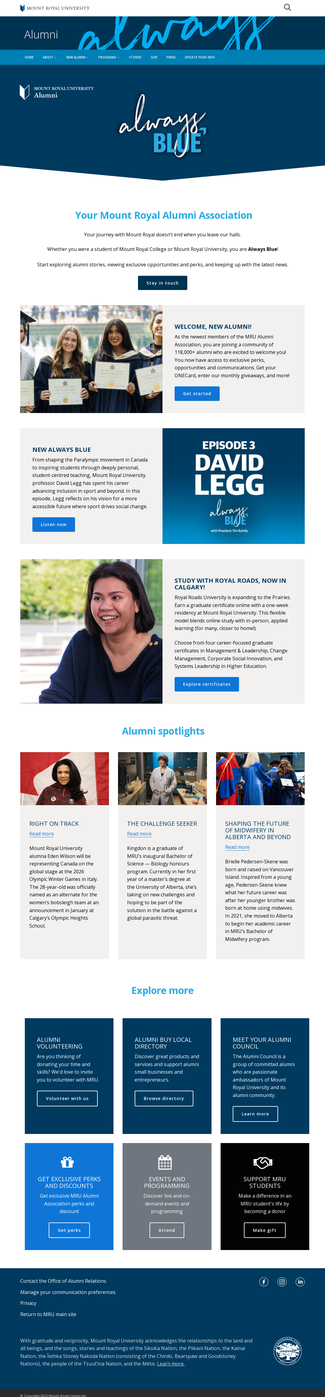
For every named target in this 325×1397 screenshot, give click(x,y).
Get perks (69, 1230)
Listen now (54, 524)
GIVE (154, 57)
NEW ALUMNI (77, 57)
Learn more (255, 1114)
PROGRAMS (109, 57)
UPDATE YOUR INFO (200, 57)
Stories (135, 57)
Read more (41, 833)
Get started (197, 393)
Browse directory (164, 1098)
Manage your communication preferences (68, 1292)
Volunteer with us (67, 1098)
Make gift (265, 1230)
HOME (29, 57)
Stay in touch (162, 283)
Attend (167, 1230)
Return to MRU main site (48, 1314)
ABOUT (50, 57)
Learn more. (171, 1363)
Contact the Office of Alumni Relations (63, 1281)
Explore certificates (207, 684)
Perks (171, 57)
